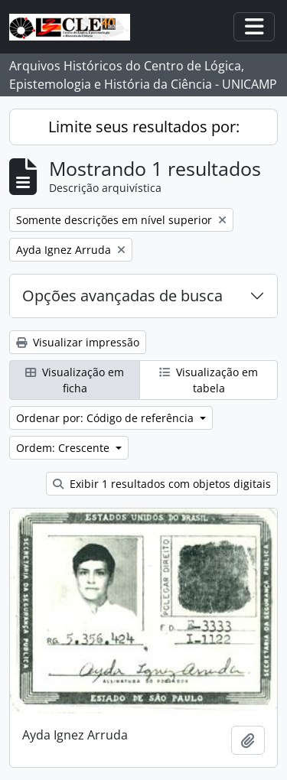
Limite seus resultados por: (144, 126)
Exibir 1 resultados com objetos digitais (162, 483)
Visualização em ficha (74, 380)
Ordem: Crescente (64, 447)
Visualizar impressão (77, 342)
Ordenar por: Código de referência (106, 418)
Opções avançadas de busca (122, 295)
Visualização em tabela (208, 380)
